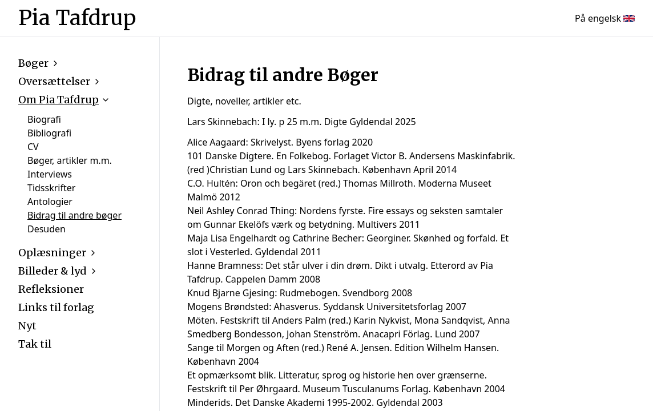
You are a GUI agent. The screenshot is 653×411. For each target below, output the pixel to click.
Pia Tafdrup (77, 18)
